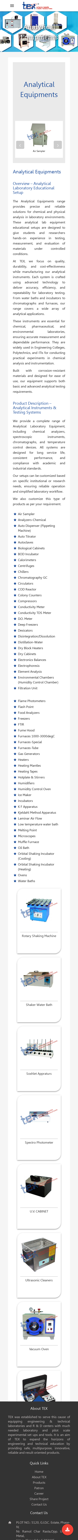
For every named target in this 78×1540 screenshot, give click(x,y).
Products (39, 1483)
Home (39, 1472)
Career (39, 1493)
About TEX (39, 1477)
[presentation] (20, 145)
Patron (39, 1488)
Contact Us (39, 1504)
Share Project (39, 1499)
